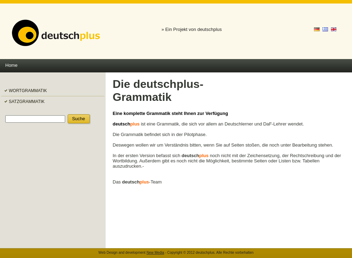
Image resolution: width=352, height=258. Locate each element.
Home (11, 65)
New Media (155, 252)
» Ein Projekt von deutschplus (192, 29)
